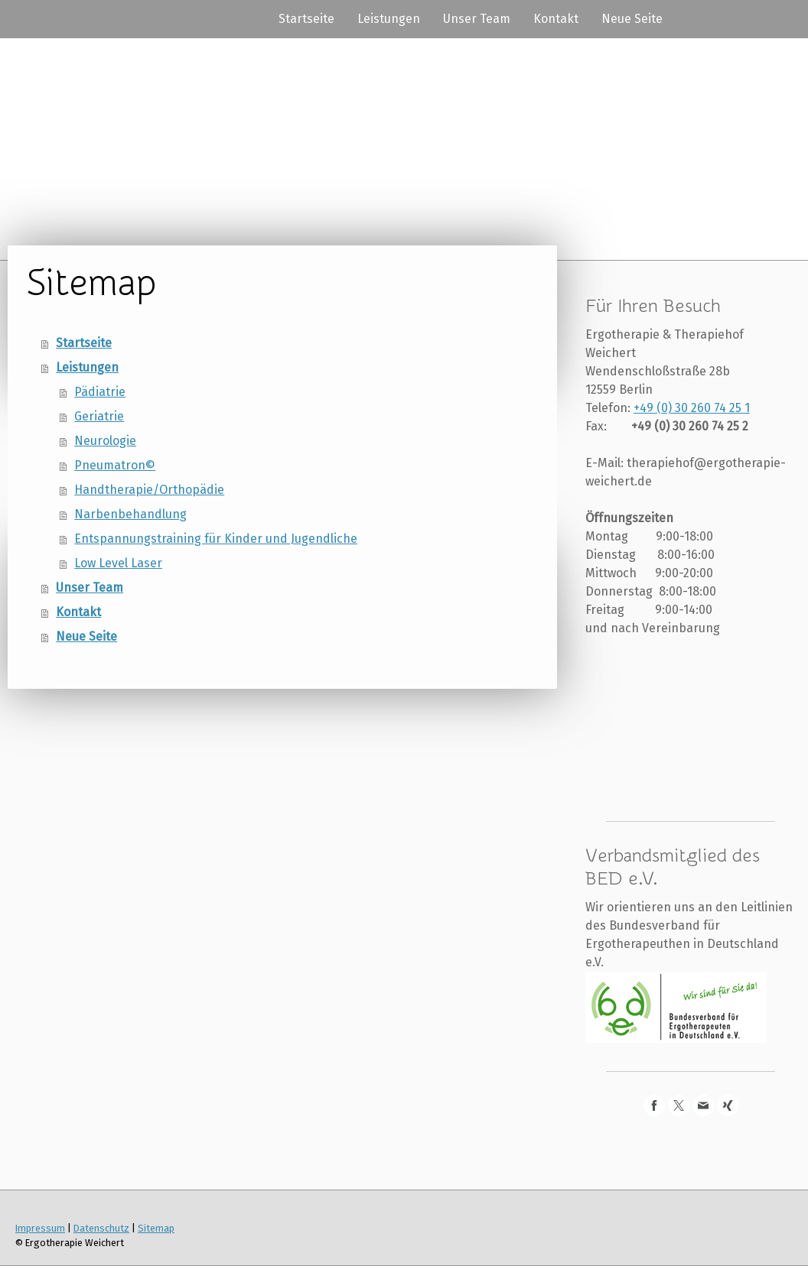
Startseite (306, 18)
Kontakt (555, 18)
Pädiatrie (99, 392)
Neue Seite (632, 18)
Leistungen (388, 18)
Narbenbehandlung (130, 514)
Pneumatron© (114, 465)
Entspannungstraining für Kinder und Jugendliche (215, 538)
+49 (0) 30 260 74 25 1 (692, 408)
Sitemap (156, 1228)
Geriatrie (99, 416)
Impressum (40, 1228)
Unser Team (476, 18)
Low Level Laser (118, 563)
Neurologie (105, 440)
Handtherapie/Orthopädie (149, 489)
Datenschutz (101, 1228)
